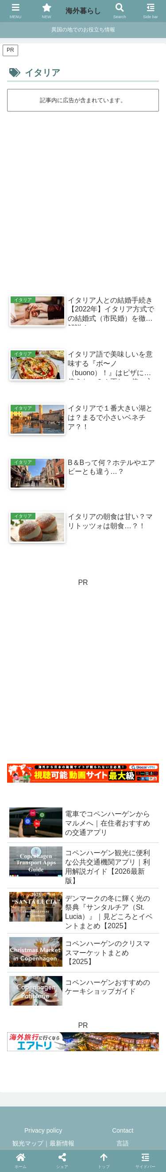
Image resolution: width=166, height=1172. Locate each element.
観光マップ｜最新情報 (43, 1143)
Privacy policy (43, 1130)
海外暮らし (83, 11)
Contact (122, 1130)
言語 (122, 1143)
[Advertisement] (83, 200)
